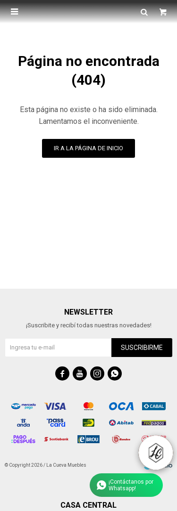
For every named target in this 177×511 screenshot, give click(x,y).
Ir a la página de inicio (88, 148)
